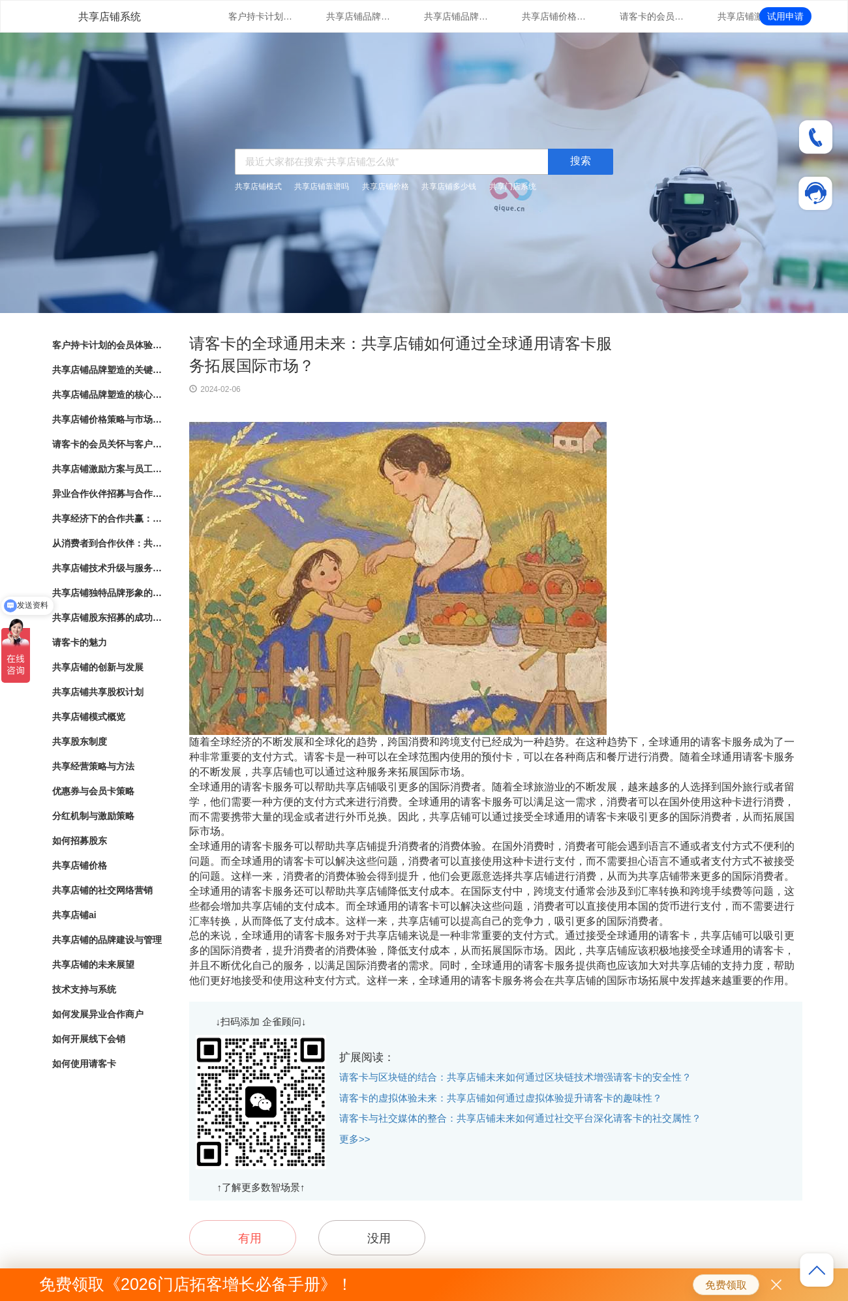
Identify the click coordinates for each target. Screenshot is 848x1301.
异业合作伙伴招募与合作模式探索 (107, 493)
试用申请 (785, 16)
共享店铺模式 (258, 186)
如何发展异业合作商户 (98, 1014)
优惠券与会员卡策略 (93, 791)
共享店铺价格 (385, 186)
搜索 (580, 160)
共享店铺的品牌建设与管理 (107, 940)
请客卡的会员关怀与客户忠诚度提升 (652, 16)
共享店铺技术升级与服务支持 (107, 568)
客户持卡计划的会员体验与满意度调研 (261, 16)
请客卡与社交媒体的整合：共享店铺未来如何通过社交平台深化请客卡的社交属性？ (520, 1118)
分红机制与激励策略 (93, 816)
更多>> (355, 1138)
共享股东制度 (79, 741)
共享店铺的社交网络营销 (102, 890)
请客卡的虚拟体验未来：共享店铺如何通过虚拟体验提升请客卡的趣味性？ (500, 1097)
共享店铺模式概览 (88, 716)
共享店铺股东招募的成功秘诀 (107, 617)
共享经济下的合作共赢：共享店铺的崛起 (107, 518)
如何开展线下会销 (88, 1039)
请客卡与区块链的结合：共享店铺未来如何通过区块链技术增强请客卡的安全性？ (515, 1077)
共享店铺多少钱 (448, 186)
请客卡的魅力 (79, 642)
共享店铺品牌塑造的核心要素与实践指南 (456, 16)
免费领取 (726, 1285)
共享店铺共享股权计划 (98, 692)
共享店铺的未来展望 (93, 964)
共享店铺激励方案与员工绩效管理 (750, 16)
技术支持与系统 (84, 989)
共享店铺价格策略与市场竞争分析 (554, 16)
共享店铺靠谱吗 (321, 186)
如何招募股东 (79, 840)
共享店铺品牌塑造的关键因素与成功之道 (358, 16)
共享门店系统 (512, 186)
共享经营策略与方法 (93, 766)
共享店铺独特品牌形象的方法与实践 (107, 593)
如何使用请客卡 (84, 1063)
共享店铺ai (74, 915)
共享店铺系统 (109, 16)
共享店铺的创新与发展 (98, 667)
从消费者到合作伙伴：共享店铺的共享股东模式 (107, 543)
